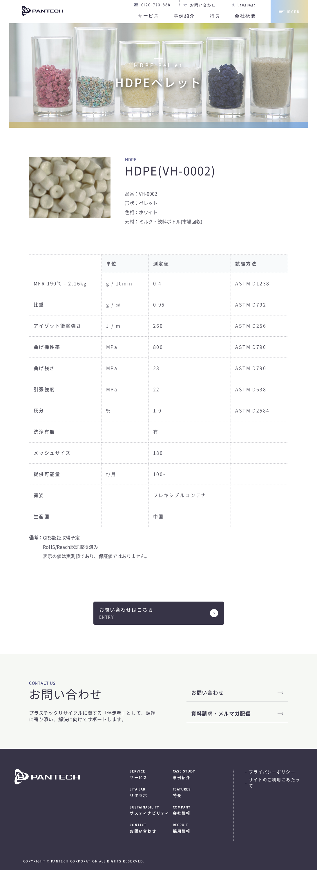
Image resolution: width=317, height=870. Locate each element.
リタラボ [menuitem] (151, 792)
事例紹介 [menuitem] (184, 16)
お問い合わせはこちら (126, 609)
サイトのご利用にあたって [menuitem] (274, 783)
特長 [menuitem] (215, 16)
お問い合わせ (207, 692)
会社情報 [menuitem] (194, 810)
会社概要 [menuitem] (245, 16)
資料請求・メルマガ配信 (221, 713)
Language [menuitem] (247, 5)
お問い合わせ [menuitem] (203, 5)
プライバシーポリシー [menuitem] (272, 772)
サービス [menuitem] (148, 16)
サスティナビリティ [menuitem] (151, 810)
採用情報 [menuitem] (194, 828)
